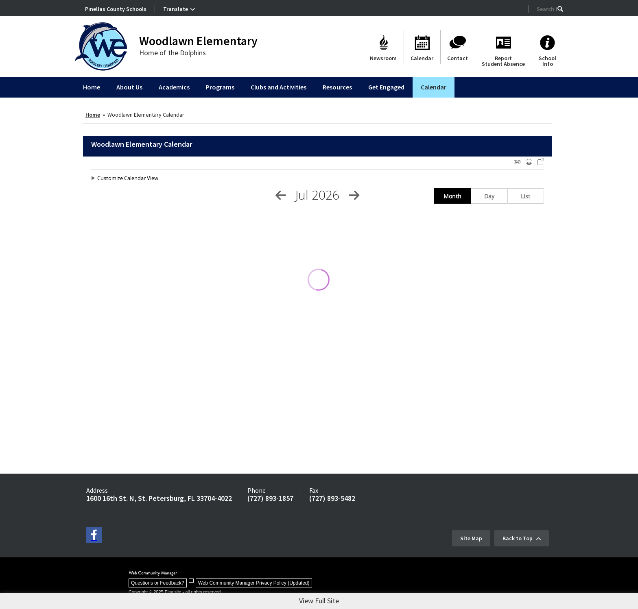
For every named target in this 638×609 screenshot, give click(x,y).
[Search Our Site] (547, 9)
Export (540, 162)
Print (529, 162)
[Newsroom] (383, 46)
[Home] (91, 87)
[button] (560, 9)
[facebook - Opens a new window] (94, 535)
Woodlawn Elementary (198, 40)
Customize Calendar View (127, 178)
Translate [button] (175, 9)
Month (452, 196)
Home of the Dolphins (172, 52)
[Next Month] (354, 195)
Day (489, 196)
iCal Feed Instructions (517, 162)
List (525, 196)
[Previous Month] (281, 195)
